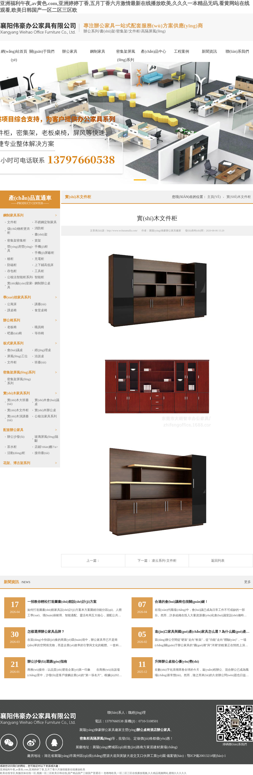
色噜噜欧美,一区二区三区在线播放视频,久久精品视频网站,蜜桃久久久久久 (145, 773)
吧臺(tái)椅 (14, 333)
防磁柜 (12, 265)
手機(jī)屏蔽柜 (44, 252)
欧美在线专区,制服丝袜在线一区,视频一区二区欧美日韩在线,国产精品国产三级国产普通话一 (51, 773)
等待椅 (39, 333)
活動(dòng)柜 (16, 453)
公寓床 (12, 304)
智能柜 (39, 277)
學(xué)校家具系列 (17, 297)
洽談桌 (39, 356)
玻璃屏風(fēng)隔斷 (46, 438)
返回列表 (218, 560)
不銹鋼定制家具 (46, 222)
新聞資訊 (209, 51)
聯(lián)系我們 (237, 51)
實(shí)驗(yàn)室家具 (19, 285)
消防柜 (39, 228)
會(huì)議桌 (15, 350)
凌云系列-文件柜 (164, 560)
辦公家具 (69, 51)
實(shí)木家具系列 (16, 393)
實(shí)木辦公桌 (45, 410)
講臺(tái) (40, 304)
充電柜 (39, 259)
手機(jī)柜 (41, 246)
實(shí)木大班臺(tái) (18, 402)
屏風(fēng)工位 (17, 356)
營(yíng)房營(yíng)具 (19, 248)
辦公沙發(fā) (15, 436)
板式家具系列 (13, 343)
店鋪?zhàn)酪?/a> (46, 447)
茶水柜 (12, 447)
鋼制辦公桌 (42, 283)
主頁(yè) (214, 197)
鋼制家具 (97, 51)
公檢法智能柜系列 (19, 277)
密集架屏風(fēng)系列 (125, 55)
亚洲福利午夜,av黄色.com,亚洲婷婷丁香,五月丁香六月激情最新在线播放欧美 (42, 769)
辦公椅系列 (11, 320)
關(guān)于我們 (41, 51)
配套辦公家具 (13, 430)
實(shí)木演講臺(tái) (18, 418)
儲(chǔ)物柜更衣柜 (18, 230)
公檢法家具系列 (46, 416)
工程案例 (181, 51)
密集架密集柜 (16, 240)
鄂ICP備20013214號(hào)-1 (206, 756)
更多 (247, 582)
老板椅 (12, 327)
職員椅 (39, 327)
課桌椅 (12, 310)
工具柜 (39, 271)
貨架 (38, 240)
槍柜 (10, 259)
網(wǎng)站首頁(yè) (14, 55)
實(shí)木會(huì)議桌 (47, 402)
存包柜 (12, 271)
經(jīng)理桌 (43, 350)
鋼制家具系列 (13, 215)
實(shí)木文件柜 (18, 410)
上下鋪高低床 (44, 265)
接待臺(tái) (42, 453)
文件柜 (12, 222)
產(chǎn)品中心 (153, 51)
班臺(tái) (40, 362)
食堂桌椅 (41, 310)
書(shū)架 (41, 234)
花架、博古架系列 (16, 463)
